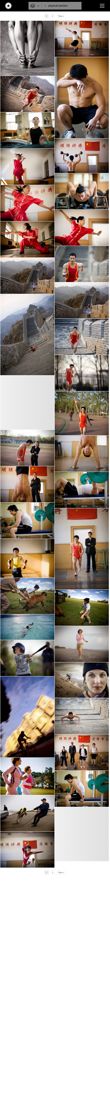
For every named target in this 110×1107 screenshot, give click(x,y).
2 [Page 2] (52, 16)
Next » (61, 16)
